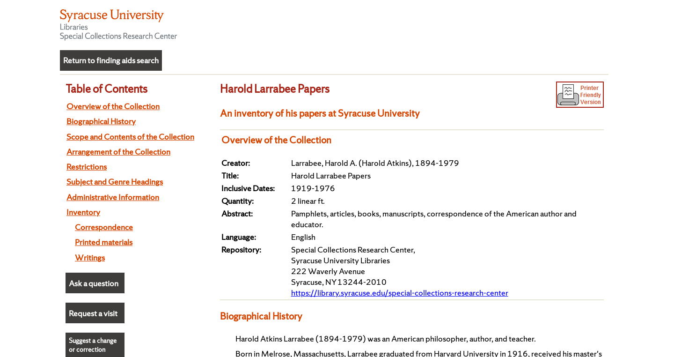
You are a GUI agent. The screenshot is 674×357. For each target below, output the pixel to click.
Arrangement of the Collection (118, 151)
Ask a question (93, 283)
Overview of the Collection (113, 106)
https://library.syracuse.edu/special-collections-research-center (399, 292)
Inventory (83, 212)
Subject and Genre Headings (114, 181)
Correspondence (104, 227)
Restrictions (86, 166)
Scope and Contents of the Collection (130, 136)
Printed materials (103, 242)
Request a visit (93, 313)
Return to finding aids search (111, 60)
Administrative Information (112, 197)
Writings (90, 257)
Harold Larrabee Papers (275, 88)
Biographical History (101, 121)
